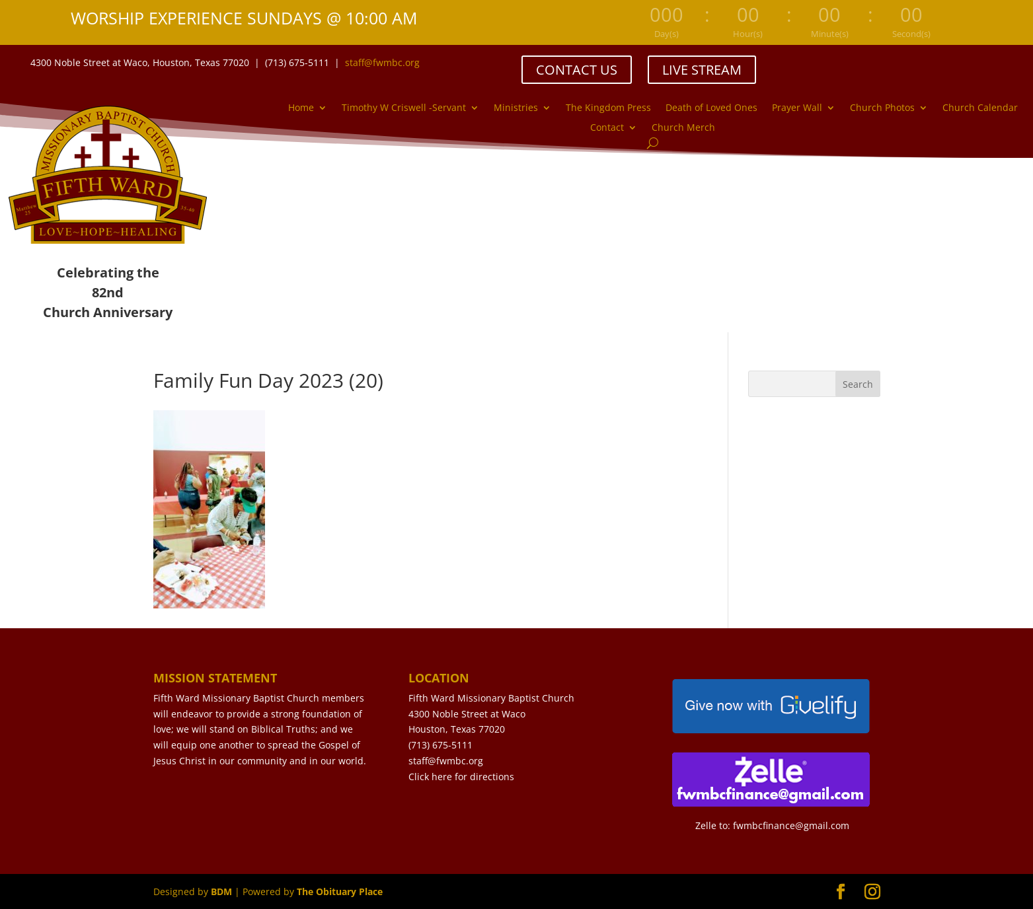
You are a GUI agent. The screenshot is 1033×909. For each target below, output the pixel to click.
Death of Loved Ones (711, 108)
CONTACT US (576, 70)
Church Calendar (980, 108)
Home (301, 108)
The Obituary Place (340, 891)
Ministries (516, 108)
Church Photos (882, 108)
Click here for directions (461, 776)
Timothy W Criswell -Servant (404, 108)
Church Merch (683, 128)
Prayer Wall (797, 108)
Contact (607, 128)
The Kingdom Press (608, 108)
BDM (221, 891)
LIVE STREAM (702, 70)
